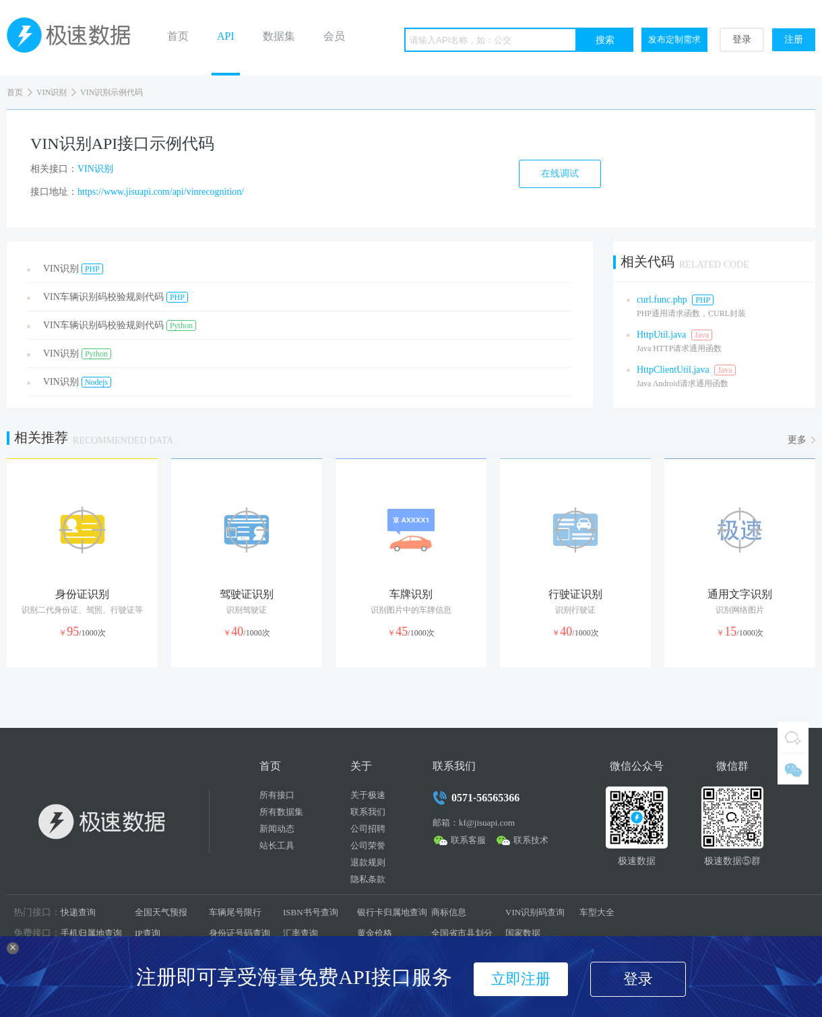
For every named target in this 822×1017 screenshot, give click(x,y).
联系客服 (468, 840)
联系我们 (367, 812)
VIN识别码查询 (535, 912)
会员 (334, 36)
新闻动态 (276, 829)
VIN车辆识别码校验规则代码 (115, 297)
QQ (793, 737)
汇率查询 (300, 933)
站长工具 (276, 845)
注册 (793, 39)
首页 (178, 36)
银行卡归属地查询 (392, 912)
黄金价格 (374, 933)
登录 (741, 39)
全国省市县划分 (462, 933)
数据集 (279, 36)
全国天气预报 (161, 912)
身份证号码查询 (239, 933)
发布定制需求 (674, 39)
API (225, 36)
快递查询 (78, 912)
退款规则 (367, 862)
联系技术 (530, 840)
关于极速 (367, 795)
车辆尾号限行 (235, 912)
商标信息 (448, 912)
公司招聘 (367, 829)
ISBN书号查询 (310, 912)
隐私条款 (367, 879)
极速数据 (74, 38)
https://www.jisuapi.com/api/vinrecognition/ (160, 192)
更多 (797, 440)
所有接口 (276, 795)
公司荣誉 (367, 845)
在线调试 (560, 173)
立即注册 (520, 978)
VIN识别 (51, 92)
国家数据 (522, 933)
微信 (793, 768)
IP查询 (147, 933)
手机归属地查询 (91, 933)
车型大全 (596, 912)
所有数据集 (281, 812)
